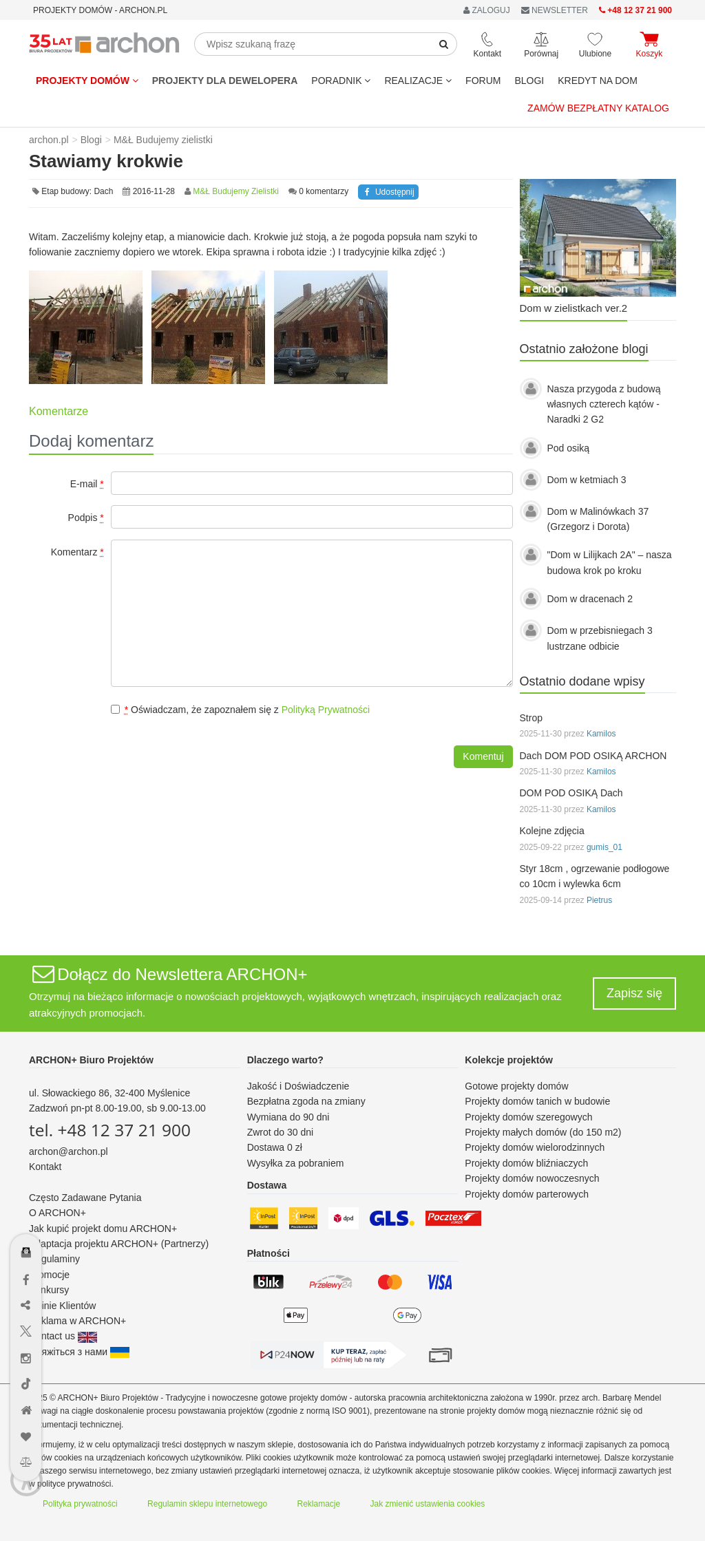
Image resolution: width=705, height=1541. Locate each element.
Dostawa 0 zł (274, 1147)
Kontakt (45, 1166)
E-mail (87, 483)
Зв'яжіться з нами (79, 1351)
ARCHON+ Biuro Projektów (91, 1059)
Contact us (63, 1335)
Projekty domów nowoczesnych (532, 1178)
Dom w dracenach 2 (590, 598)
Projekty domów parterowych (527, 1194)
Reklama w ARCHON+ (77, 1320)
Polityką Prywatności (326, 709)
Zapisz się (634, 993)
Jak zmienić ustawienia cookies (427, 1504)
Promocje (49, 1274)
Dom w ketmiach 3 (587, 479)
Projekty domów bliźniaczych (526, 1163)
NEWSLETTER (554, 10)
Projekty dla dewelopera (225, 80)
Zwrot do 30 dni (280, 1132)
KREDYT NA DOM (598, 80)
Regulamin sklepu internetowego (207, 1504)
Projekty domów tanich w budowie (537, 1101)
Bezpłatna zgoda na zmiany (306, 1101)
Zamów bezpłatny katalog (598, 108)
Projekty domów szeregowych (528, 1117)
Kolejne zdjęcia (552, 830)
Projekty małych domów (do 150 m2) (543, 1132)
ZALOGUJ (486, 10)
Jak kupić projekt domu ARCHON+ (103, 1228)
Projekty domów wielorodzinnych (534, 1147)
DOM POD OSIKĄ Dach (571, 792)
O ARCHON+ (57, 1212)
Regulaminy (54, 1258)
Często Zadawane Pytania (85, 1197)
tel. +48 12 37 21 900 (110, 1129)
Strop (531, 717)
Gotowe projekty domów (516, 1086)
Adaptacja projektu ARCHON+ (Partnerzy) (119, 1243)
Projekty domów (87, 80)
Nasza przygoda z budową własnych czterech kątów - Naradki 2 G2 (604, 404)
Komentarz (77, 551)
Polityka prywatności (80, 1504)
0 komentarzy (323, 191)
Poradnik (340, 80)
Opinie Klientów (62, 1305)
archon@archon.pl (68, 1151)
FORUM (483, 80)
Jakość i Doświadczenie (298, 1086)
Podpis (86, 517)
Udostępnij (388, 192)
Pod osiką (568, 448)
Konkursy (49, 1289)
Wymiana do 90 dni (288, 1117)
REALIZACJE (418, 80)
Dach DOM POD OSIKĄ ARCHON (593, 755)
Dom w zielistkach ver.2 (574, 308)
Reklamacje (319, 1504)
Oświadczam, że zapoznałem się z (240, 709)
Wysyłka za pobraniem (295, 1163)
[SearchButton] (444, 44)
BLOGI (529, 80)
